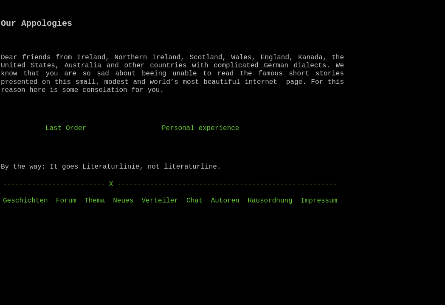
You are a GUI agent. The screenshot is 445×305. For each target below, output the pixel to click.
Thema (94, 201)
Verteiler (159, 201)
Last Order (65, 128)
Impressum (319, 201)
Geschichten (25, 201)
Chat (194, 201)
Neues (123, 201)
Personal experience (200, 128)
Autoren (225, 201)
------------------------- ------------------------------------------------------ (170, 184)
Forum (66, 201)
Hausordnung (270, 201)
